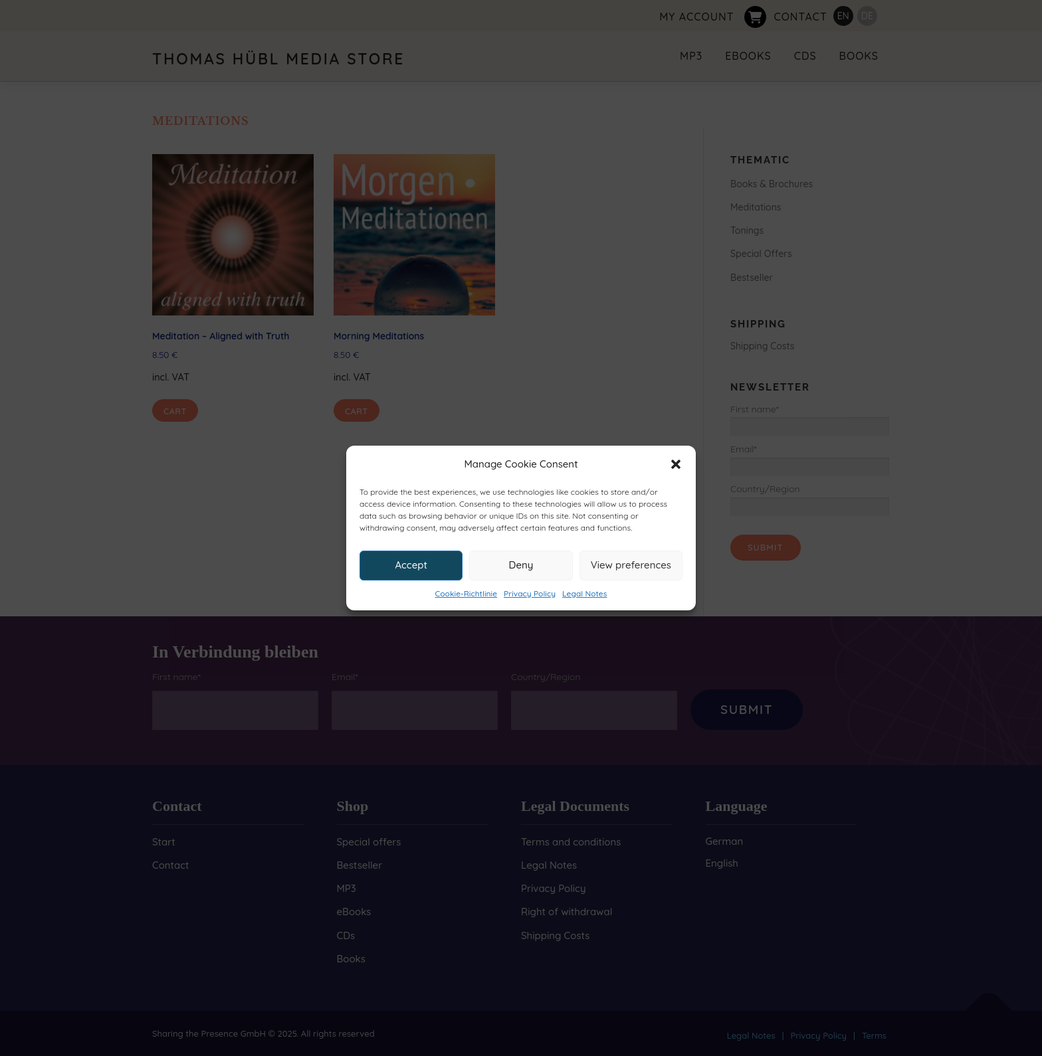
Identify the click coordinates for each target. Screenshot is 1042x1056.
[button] (675, 464)
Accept (411, 565)
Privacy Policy (530, 593)
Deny (521, 565)
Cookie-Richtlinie (466, 593)
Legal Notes (584, 593)
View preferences (631, 565)
